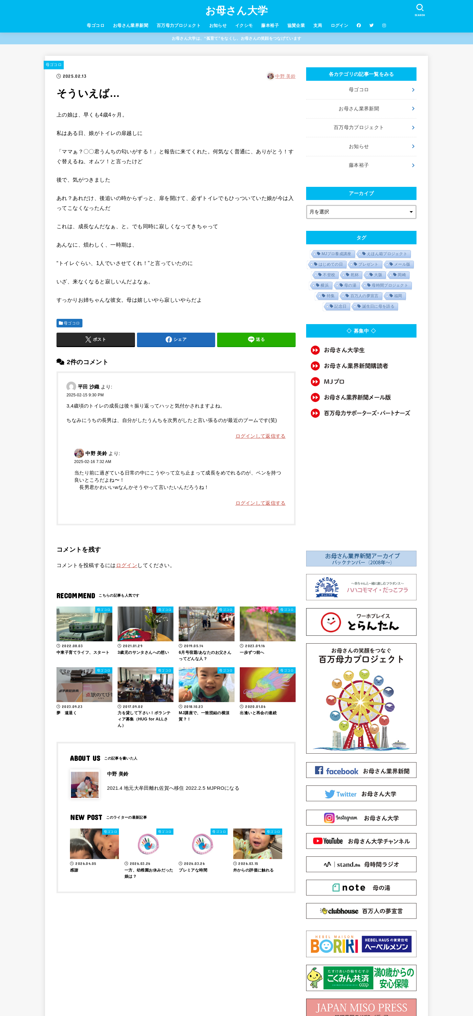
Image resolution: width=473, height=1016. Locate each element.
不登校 (329, 275)
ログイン (340, 25)
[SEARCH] (420, 10)
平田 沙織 (89, 386)
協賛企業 (296, 25)
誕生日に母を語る (378, 306)
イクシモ (244, 25)
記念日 (340, 306)
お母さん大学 (236, 10)
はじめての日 (331, 264)
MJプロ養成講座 (336, 254)
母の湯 (350, 285)
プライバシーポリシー (210, 988)
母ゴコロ (95, 25)
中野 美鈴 (285, 76)
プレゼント (368, 264)
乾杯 (355, 275)
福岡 (398, 296)
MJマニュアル (289, 988)
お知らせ (218, 25)
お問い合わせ (253, 988)
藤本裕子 (270, 25)
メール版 (402, 264)
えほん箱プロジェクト (387, 254)
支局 (317, 25)
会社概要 (145, 988)
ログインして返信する (261, 436)
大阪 (378, 275)
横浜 (325, 285)
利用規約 (171, 988)
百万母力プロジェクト (179, 25)
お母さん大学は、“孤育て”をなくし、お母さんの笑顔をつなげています (236, 38)
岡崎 (402, 275)
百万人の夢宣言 (364, 296)
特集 (331, 296)
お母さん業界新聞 (130, 25)
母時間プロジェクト (390, 285)
